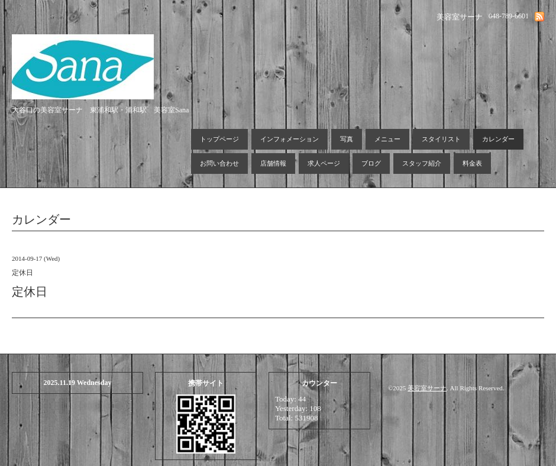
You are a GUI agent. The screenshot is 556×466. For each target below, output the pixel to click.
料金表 (472, 163)
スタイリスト (441, 139)
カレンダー (498, 139)
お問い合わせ (219, 163)
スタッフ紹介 (421, 163)
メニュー (387, 139)
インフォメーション (289, 139)
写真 (346, 139)
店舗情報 (273, 163)
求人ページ (324, 163)
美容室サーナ (427, 387)
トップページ (219, 139)
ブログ (371, 163)
